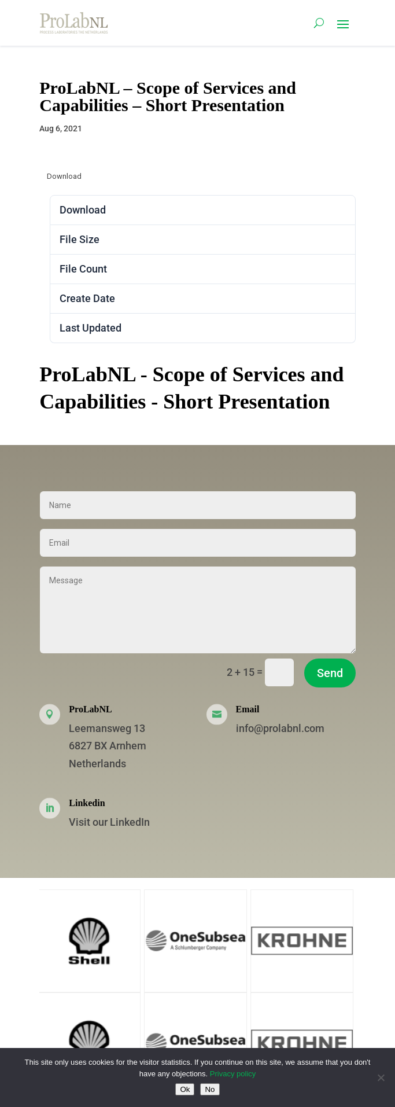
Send (330, 673)
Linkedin (87, 803)
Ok (185, 1089)
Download (64, 176)
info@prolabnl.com (280, 728)
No (210, 1089)
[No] (380, 1077)
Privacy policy (233, 1073)
